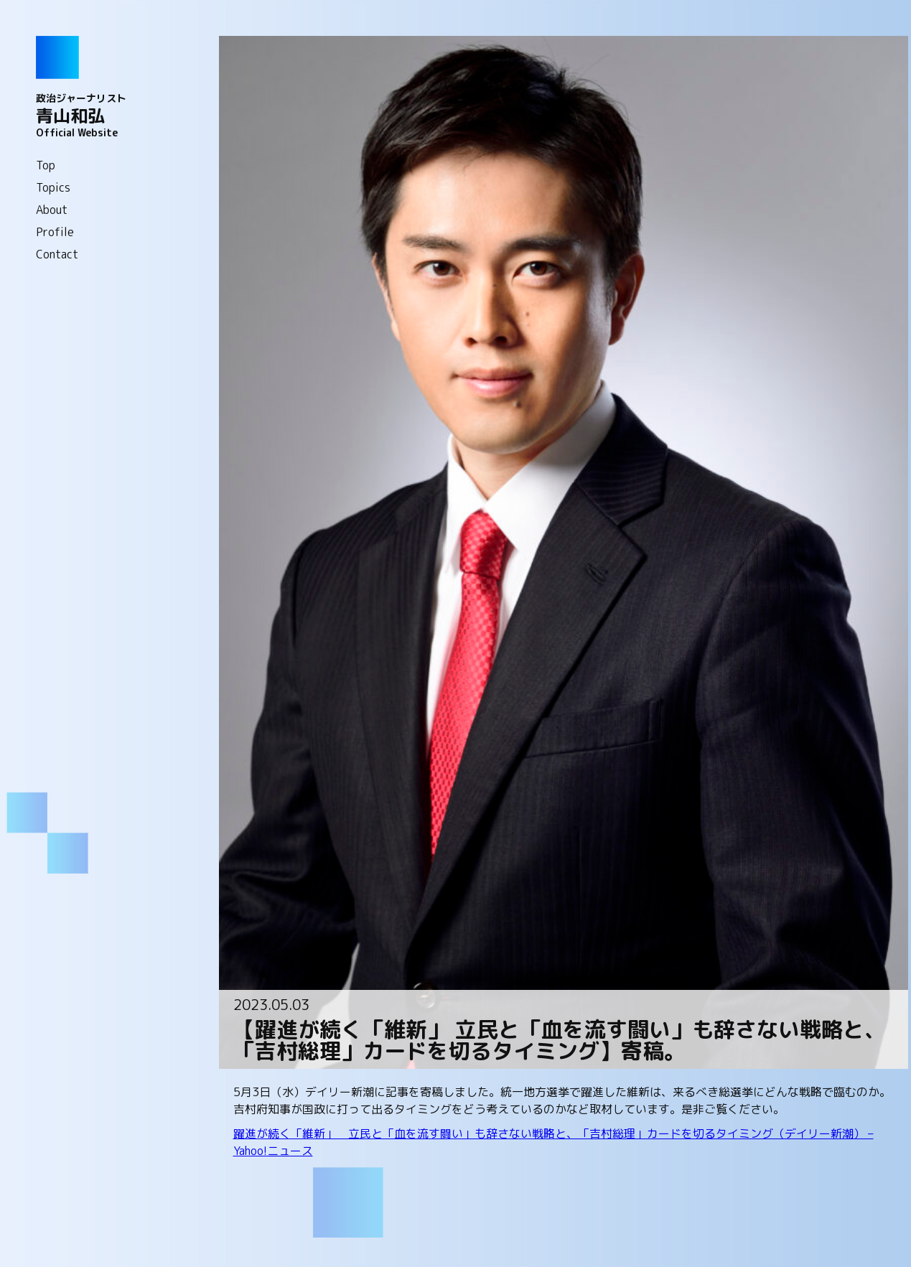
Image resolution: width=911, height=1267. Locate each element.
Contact (57, 254)
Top (45, 165)
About (51, 210)
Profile (55, 232)
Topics (53, 187)
